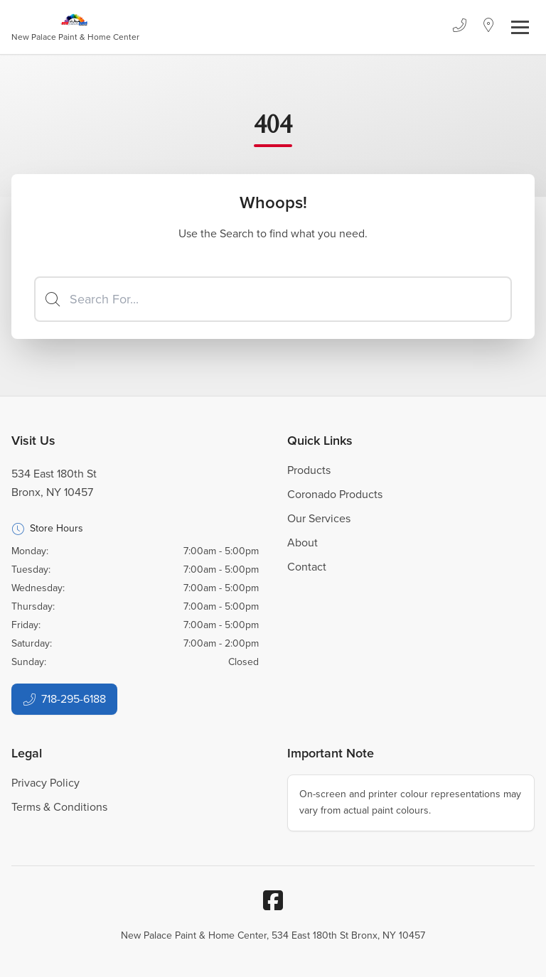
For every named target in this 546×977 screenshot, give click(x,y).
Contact (306, 566)
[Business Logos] (75, 27)
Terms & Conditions (59, 807)
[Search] (273, 299)
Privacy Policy (45, 782)
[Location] (489, 27)
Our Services (318, 518)
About (302, 542)
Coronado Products (334, 494)
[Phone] (459, 27)
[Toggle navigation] (520, 27)
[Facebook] (273, 900)
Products (309, 470)
